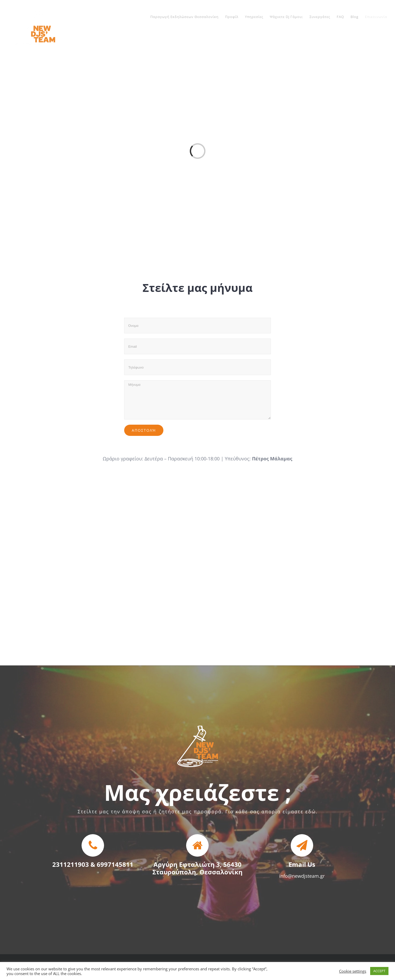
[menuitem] (187, 17)
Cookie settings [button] (352, 971)
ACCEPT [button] (379, 971)
